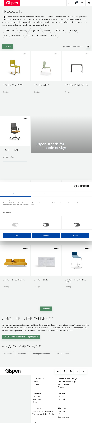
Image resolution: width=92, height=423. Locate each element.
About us (61, 411)
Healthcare (22, 354)
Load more (46, 309)
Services (35, 384)
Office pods (60, 30)
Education (8, 354)
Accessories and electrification (42, 35)
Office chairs (10, 30)
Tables (47, 30)
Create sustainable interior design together (21, 337)
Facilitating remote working (43, 411)
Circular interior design (67, 381)
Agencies (35, 30)
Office (34, 402)
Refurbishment (63, 384)
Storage (73, 30)
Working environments (41, 354)
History (61, 414)
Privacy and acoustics (14, 35)
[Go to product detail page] (15, 73)
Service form (63, 399)
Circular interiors (62, 354)
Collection (36, 381)
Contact (61, 396)
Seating (23, 30)
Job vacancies (63, 417)
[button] (15, 66)
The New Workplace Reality (43, 414)
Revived (61, 387)
